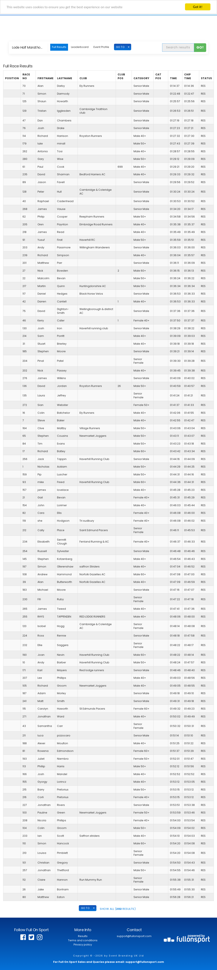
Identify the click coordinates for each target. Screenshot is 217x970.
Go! (200, 47)
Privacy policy (83, 944)
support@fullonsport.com (134, 936)
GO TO (120, 47)
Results (83, 936)
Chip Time (187, 76)
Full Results (59, 47)
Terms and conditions (82, 940)
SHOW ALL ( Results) (118, 909)
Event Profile (101, 47)
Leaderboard (80, 47)
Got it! (197, 7)
